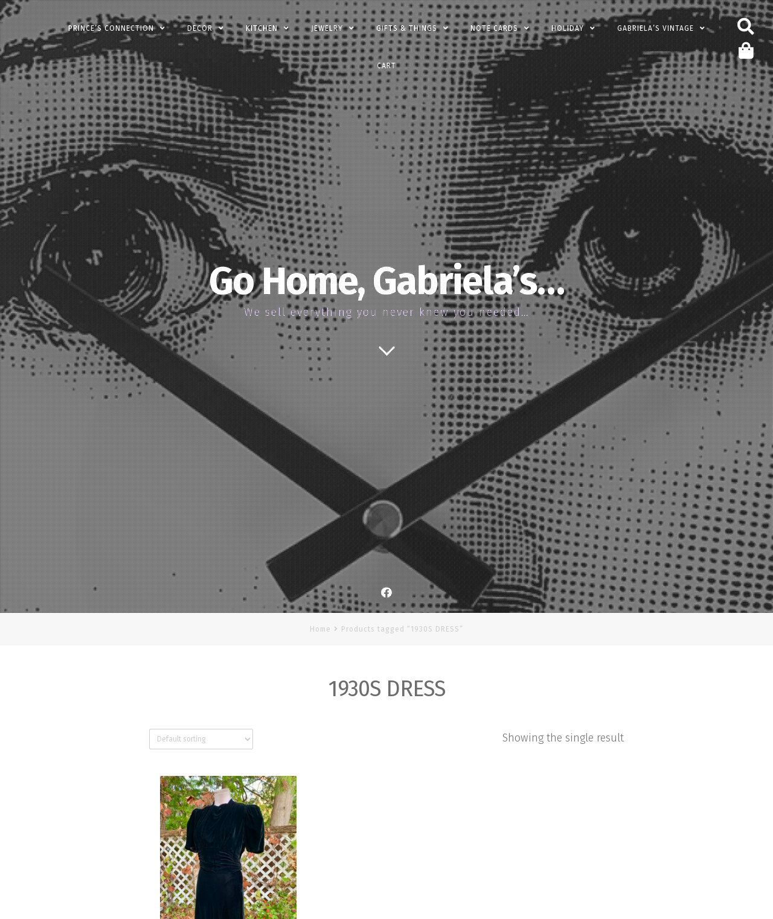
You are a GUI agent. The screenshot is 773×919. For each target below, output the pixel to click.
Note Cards (494, 28)
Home (320, 629)
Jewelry (327, 28)
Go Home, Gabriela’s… (386, 281)
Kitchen (262, 28)
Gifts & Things (406, 28)
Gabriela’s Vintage (655, 28)
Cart (386, 66)
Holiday (567, 28)
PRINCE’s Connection (111, 28)
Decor (200, 28)
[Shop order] (201, 739)
